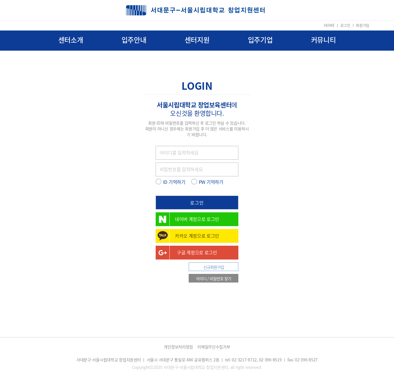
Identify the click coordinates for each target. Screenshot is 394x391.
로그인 (345, 25)
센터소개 (70, 40)
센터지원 (197, 40)
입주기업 (260, 40)
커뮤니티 (323, 40)
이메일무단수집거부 (213, 347)
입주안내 (133, 40)
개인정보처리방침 (178, 347)
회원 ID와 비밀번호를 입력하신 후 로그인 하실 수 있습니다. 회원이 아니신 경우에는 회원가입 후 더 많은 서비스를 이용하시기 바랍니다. (197, 128)
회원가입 (362, 25)
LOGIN (197, 85)
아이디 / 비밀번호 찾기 (213, 278)
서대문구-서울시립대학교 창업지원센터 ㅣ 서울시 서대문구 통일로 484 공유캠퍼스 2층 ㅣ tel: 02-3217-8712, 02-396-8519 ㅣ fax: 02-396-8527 (197, 360)
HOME (329, 25)
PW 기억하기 (211, 181)
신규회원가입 (213, 267)
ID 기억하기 (174, 181)
